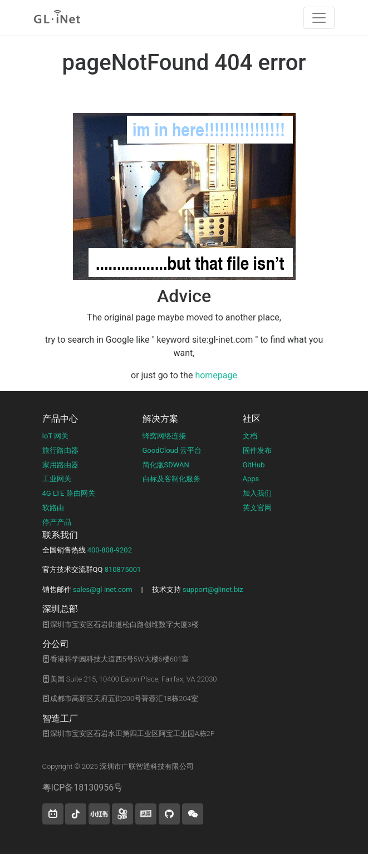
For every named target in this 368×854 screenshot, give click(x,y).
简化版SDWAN (166, 465)
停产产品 (56, 522)
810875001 (123, 569)
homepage (216, 375)
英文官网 (257, 507)
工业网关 (56, 479)
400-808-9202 (109, 550)
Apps (251, 479)
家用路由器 (60, 465)
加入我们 (257, 493)
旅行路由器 (60, 450)
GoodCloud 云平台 (172, 450)
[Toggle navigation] (319, 18)
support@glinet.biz (213, 589)
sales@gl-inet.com (103, 589)
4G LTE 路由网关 (68, 493)
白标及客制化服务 (171, 479)
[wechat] (192, 814)
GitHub (254, 465)
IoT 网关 (55, 436)
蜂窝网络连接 (164, 436)
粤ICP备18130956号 (82, 787)
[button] (52, 814)
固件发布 (257, 450)
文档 (250, 436)
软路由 (53, 507)
